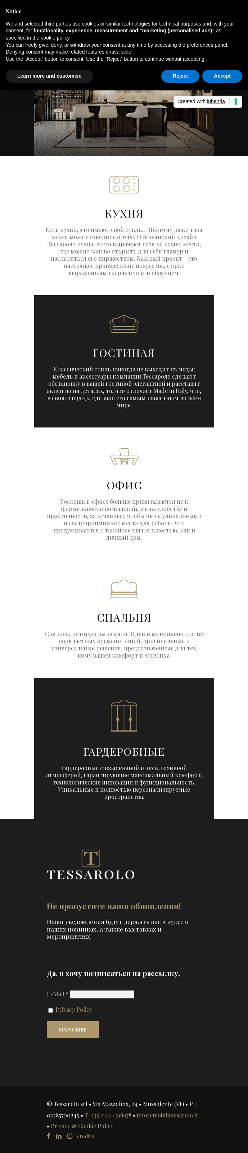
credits (85, 1136)
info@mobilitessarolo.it (167, 1115)
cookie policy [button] (55, 38)
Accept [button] (222, 76)
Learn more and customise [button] (49, 76)
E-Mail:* (90, 994)
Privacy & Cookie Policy (82, 1126)
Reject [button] (180, 76)
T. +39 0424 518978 (108, 1115)
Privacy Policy (73, 1009)
